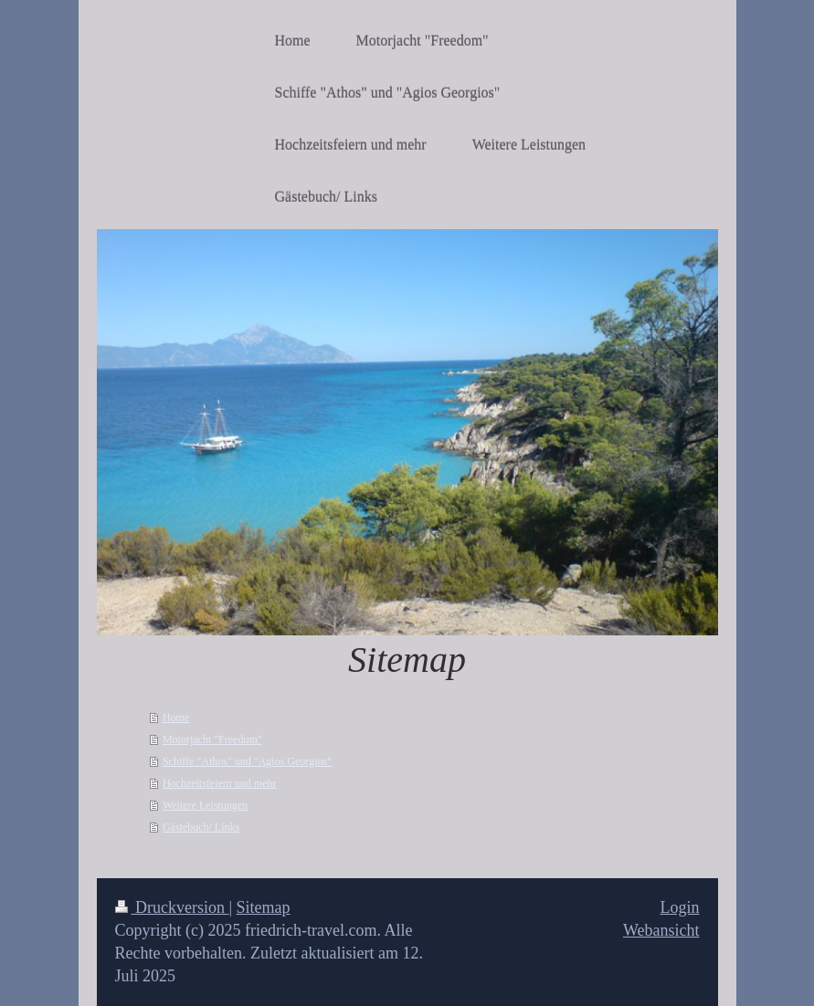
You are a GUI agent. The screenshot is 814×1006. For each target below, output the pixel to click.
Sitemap (264, 907)
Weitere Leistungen (205, 805)
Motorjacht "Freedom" (212, 739)
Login (680, 907)
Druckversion (172, 907)
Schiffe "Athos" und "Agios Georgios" (247, 761)
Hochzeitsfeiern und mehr (220, 783)
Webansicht (661, 930)
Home (176, 717)
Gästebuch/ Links (201, 827)
